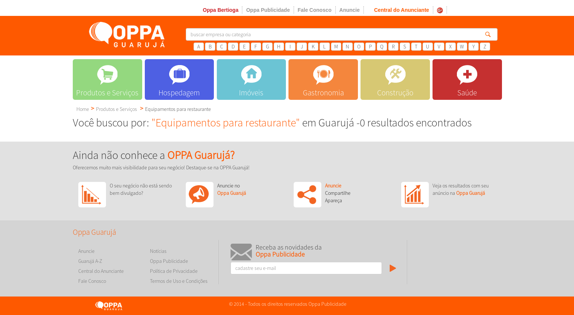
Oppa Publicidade (268, 10)
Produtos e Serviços (116, 109)
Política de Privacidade (174, 271)
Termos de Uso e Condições (179, 281)
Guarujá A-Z (90, 261)
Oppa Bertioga (220, 10)
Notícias (158, 251)
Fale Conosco (315, 10)
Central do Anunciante (401, 10)
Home (82, 109)
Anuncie (349, 10)
